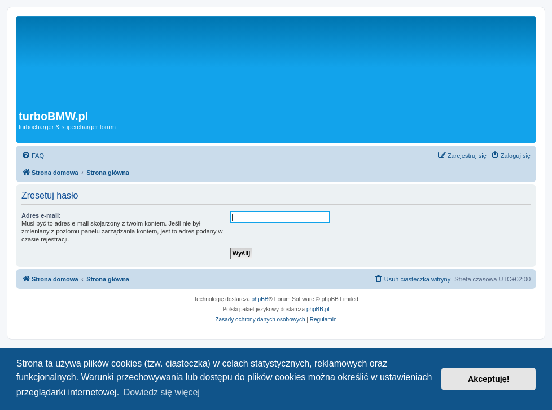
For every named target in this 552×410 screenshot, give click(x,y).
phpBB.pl (318, 309)
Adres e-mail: (41, 215)
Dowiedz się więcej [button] (162, 392)
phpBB (260, 299)
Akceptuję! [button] (489, 378)
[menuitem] (32, 155)
